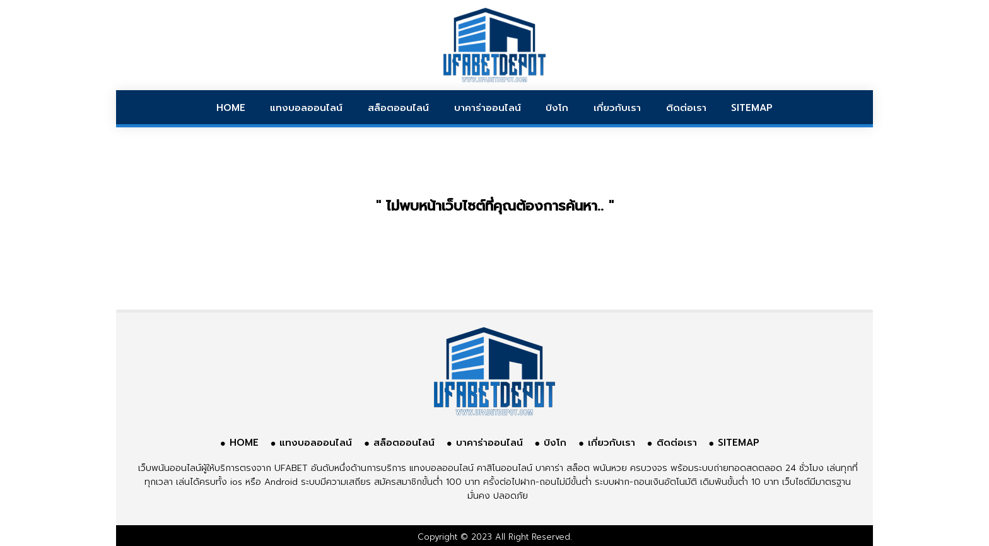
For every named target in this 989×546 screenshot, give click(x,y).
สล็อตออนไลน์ (398, 108)
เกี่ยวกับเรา (617, 108)
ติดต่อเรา (686, 108)
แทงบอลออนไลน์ (306, 108)
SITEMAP (752, 108)
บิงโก (557, 108)
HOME (230, 108)
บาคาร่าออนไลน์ (487, 108)
